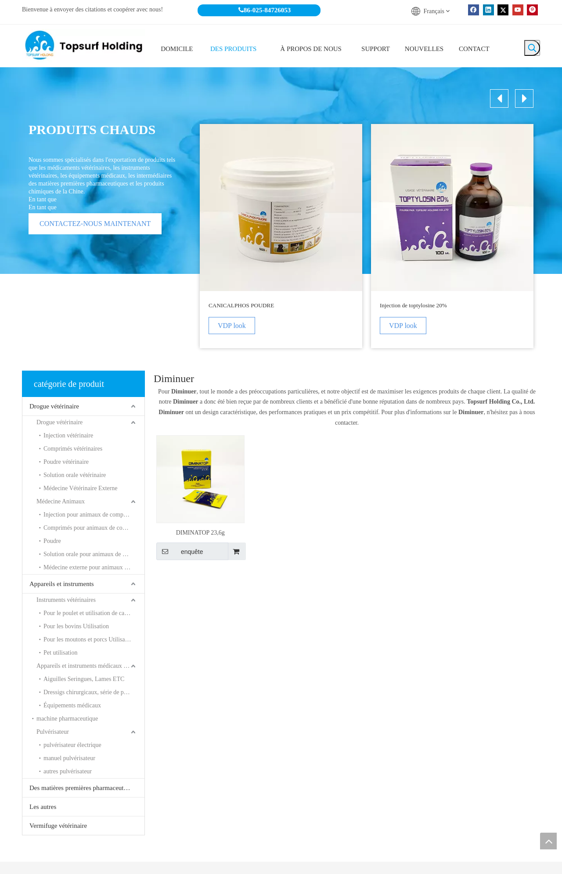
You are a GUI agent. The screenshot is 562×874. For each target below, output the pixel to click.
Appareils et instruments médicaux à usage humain (90, 666)
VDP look (232, 325)
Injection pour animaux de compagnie (90, 514)
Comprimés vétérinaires (72, 448)
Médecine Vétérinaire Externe (80, 488)
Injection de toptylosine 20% (413, 305)
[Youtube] (517, 9)
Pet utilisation (60, 652)
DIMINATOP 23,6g (200, 532)
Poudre (52, 541)
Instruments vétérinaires (66, 600)
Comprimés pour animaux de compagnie (93, 527)
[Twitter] (502, 9)
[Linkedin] (488, 9)
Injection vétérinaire (68, 435)
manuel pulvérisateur (69, 758)
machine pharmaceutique (67, 718)
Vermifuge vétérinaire (58, 825)
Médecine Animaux (60, 501)
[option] (281, 236)
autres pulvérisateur (67, 771)
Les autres (42, 806)
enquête (179, 551)
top (548, 841)
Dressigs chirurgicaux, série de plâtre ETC (93, 692)
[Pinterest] (532, 9)
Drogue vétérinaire (54, 406)
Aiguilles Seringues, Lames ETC (83, 679)
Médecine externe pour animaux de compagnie (93, 567)
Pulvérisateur (52, 731)
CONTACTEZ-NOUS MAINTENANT (95, 223)
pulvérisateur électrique (72, 745)
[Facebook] (473, 9)
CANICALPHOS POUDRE (241, 305)
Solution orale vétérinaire (74, 475)
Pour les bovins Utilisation (76, 626)
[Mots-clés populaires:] (532, 48)
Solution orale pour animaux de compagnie (93, 554)
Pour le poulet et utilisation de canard (89, 613)
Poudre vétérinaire (66, 462)
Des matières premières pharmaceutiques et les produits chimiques (86, 787)
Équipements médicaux (72, 705)
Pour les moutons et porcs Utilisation (88, 639)
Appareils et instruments (61, 583)
